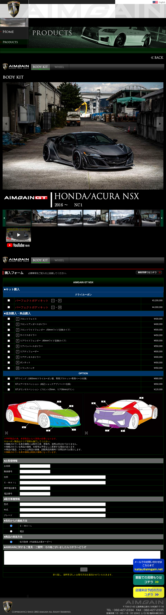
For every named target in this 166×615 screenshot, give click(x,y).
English (162, 2)
